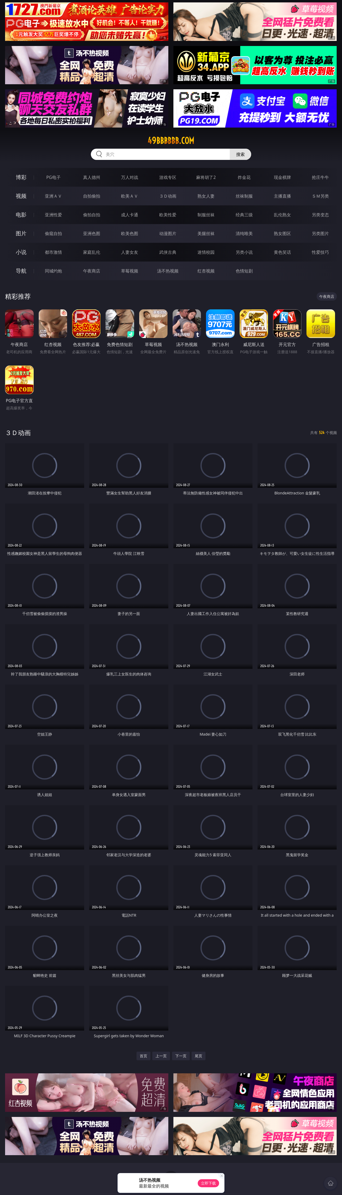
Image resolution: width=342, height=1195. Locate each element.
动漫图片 (167, 233)
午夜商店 (91, 271)
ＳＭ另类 (320, 196)
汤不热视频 (167, 271)
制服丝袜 (206, 215)
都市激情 (53, 252)
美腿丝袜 (206, 233)
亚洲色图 (91, 233)
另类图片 (320, 233)
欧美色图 (129, 233)
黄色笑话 (282, 252)
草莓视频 (129, 271)
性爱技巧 (320, 252)
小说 (21, 252)
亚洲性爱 (53, 215)
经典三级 (244, 215)
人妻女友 (129, 252)
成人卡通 (129, 215)
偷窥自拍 (53, 233)
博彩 (21, 177)
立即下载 (208, 1183)
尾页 (198, 1055)
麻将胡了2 (206, 177)
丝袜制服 (244, 196)
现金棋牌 (282, 177)
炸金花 (244, 177)
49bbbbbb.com (170, 140)
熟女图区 (282, 233)
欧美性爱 (167, 215)
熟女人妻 (206, 196)
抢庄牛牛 (320, 177)
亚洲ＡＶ (53, 196)
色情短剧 (244, 271)
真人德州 (91, 177)
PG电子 (53, 177)
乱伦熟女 (282, 215)
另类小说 (244, 252)
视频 (21, 195)
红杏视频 (206, 271)
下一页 (180, 1055)
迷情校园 (206, 252)
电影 (21, 214)
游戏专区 (167, 177)
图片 (21, 233)
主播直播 (282, 196)
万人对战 (129, 177)
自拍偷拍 (91, 196)
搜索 (240, 154)
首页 (143, 1055)
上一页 (161, 1055)
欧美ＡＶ (129, 196)
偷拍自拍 (91, 215)
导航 (21, 270)
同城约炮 (53, 271)
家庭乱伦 (91, 252)
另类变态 (320, 215)
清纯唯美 (244, 233)
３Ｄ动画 (167, 196)
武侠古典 (167, 252)
